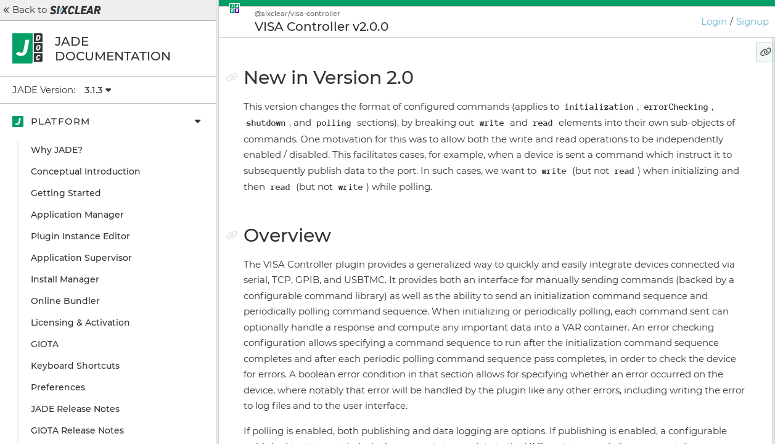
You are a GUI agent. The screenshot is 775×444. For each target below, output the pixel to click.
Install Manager (65, 279)
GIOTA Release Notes (77, 430)
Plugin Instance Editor (80, 236)
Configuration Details (670, 271)
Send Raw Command (675, 197)
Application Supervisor (81, 258)
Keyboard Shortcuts (75, 366)
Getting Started (66, 193)
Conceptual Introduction (86, 171)
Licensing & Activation (80, 322)
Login (714, 21)
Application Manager (77, 215)
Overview (637, 111)
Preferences (58, 387)
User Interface (653, 133)
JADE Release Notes (75, 409)
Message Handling (663, 154)
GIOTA (45, 344)
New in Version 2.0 (657, 89)
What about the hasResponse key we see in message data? (688, 223)
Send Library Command (681, 176)
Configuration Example (674, 250)
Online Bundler (65, 301)
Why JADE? (57, 150)
